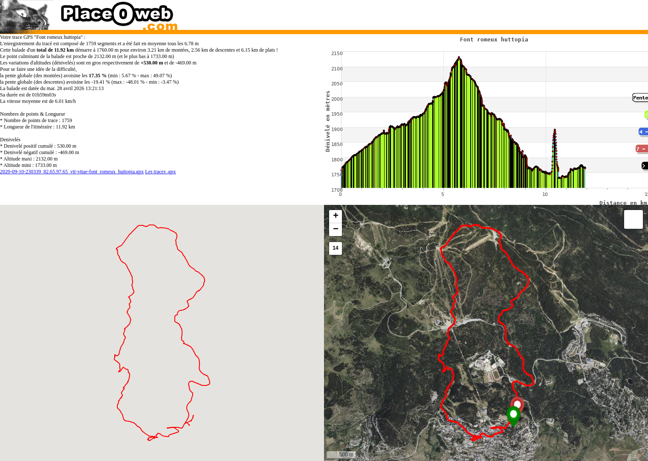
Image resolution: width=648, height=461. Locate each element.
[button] (513, 416)
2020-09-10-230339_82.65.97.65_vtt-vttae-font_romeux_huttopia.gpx (72, 172)
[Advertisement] (477, 13)
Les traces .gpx (160, 172)
